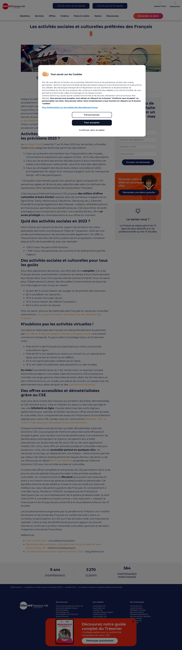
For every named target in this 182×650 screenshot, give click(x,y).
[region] (92, 101)
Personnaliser (92, 115)
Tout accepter (92, 122)
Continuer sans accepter (92, 130)
